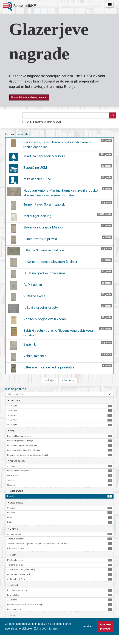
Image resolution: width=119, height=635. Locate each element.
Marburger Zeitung (37, 216)
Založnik (14, 585)
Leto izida (15, 400)
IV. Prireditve (32, 285)
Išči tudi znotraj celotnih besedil (41, 122)
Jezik (12, 615)
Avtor (12, 430)
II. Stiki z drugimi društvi (40, 308)
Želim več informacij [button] (46, 628)
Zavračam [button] (87, 626)
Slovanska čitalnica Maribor (43, 227)
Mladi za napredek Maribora (44, 156)
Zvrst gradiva (16, 491)
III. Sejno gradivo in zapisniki (44, 273)
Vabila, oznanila (34, 356)
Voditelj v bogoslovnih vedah (44, 319)
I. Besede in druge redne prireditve (48, 367)
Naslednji (68, 380)
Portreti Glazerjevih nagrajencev (29, 97)
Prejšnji (50, 380)
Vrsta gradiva (16, 502)
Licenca (14, 528)
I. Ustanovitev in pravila (40, 239)
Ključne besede (18, 461)
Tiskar (13, 555)
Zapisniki (29, 344)
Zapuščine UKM (35, 168)
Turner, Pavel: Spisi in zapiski (44, 204)
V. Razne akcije (34, 296)
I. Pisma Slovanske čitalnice (43, 250)
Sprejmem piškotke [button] (105, 626)
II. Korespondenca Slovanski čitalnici (50, 262)
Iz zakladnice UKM (37, 179)
